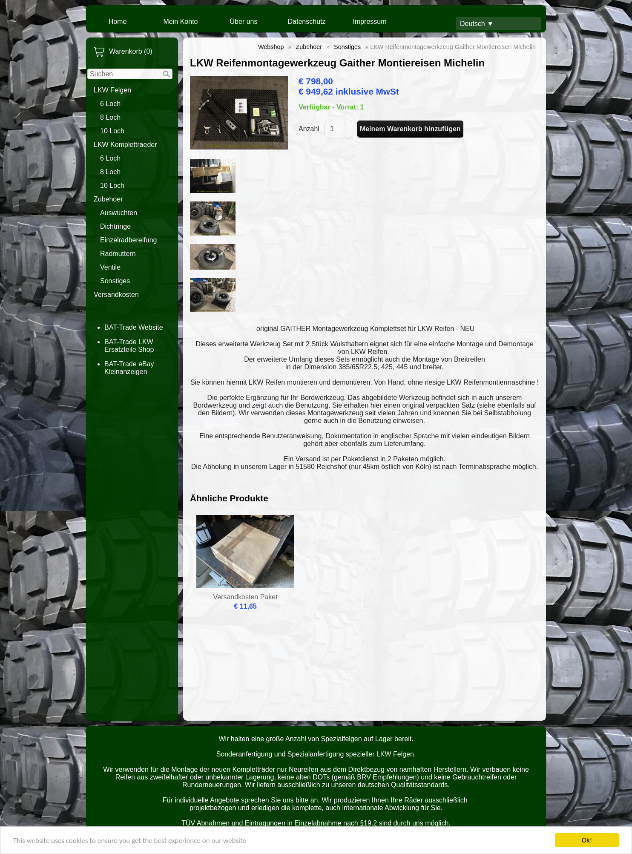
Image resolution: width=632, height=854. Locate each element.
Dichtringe (115, 226)
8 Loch (110, 117)
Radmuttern (118, 253)
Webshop (271, 46)
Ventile (110, 267)
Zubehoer (108, 199)
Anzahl (309, 128)
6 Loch (110, 103)
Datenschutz (307, 21)
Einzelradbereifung (128, 240)
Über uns (244, 21)
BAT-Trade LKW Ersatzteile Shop (129, 345)
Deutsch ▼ (477, 23)
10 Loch (112, 131)
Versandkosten (116, 294)
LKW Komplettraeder (125, 144)
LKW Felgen (112, 90)
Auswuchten (118, 212)
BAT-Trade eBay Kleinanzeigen (129, 367)
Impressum (369, 21)
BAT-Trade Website (133, 327)
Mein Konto (181, 21)
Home (118, 21)
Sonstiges (115, 281)
